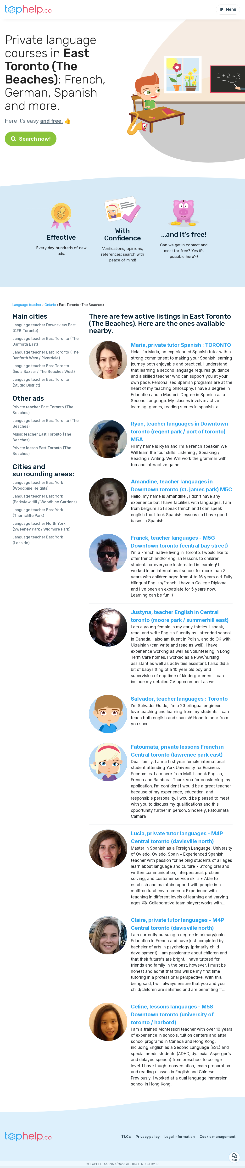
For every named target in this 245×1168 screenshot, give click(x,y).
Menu (228, 9)
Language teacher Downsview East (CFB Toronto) (44, 327)
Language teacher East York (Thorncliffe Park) (37, 512)
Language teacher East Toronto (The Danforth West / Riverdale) (45, 355)
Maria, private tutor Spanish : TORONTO (181, 345)
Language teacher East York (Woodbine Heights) (37, 485)
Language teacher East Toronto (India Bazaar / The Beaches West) (43, 368)
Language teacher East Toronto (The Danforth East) (45, 341)
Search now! (31, 139)
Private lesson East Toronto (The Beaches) (41, 450)
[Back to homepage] (29, 10)
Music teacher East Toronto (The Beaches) (41, 437)
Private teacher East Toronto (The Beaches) (42, 409)
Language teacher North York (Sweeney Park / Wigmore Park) (41, 526)
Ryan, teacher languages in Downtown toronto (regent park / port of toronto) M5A (179, 432)
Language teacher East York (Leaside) (37, 540)
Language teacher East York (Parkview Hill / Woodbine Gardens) (44, 499)
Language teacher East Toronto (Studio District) (40, 382)
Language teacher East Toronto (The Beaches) (45, 423)
